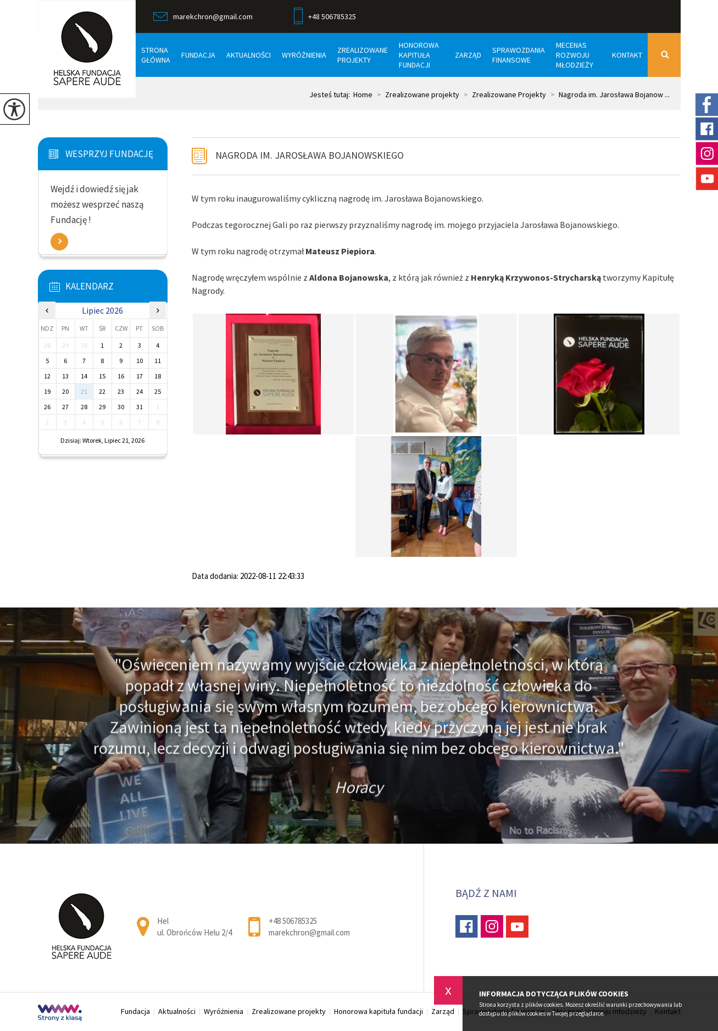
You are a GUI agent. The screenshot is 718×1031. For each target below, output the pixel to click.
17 (139, 376)
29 (102, 407)
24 (139, 391)
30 (121, 407)
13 (65, 376)
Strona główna (155, 55)
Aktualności (248, 55)
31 (139, 407)
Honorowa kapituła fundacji (419, 55)
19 (47, 391)
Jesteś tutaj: (331, 94)
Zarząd (468, 55)
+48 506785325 (325, 17)
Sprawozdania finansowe (518, 55)
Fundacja (198, 55)
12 (47, 376)
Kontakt (627, 55)
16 (121, 376)
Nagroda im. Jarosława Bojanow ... (608, 94)
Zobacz (59, 241)
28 (84, 407)
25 (157, 391)
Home (362, 94)
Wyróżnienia (304, 55)
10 (139, 360)
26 (47, 407)
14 (84, 376)
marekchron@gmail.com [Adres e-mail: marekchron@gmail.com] (309, 932)
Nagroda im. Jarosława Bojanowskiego (309, 155)
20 (65, 391)
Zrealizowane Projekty (502, 94)
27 (65, 407)
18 (157, 376)
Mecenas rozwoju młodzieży (574, 55)
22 (102, 391)
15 (102, 376)
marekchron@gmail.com (203, 16)
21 (84, 391)
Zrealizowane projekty (362, 55)
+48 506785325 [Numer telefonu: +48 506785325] (293, 921)
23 (121, 391)
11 (157, 360)
